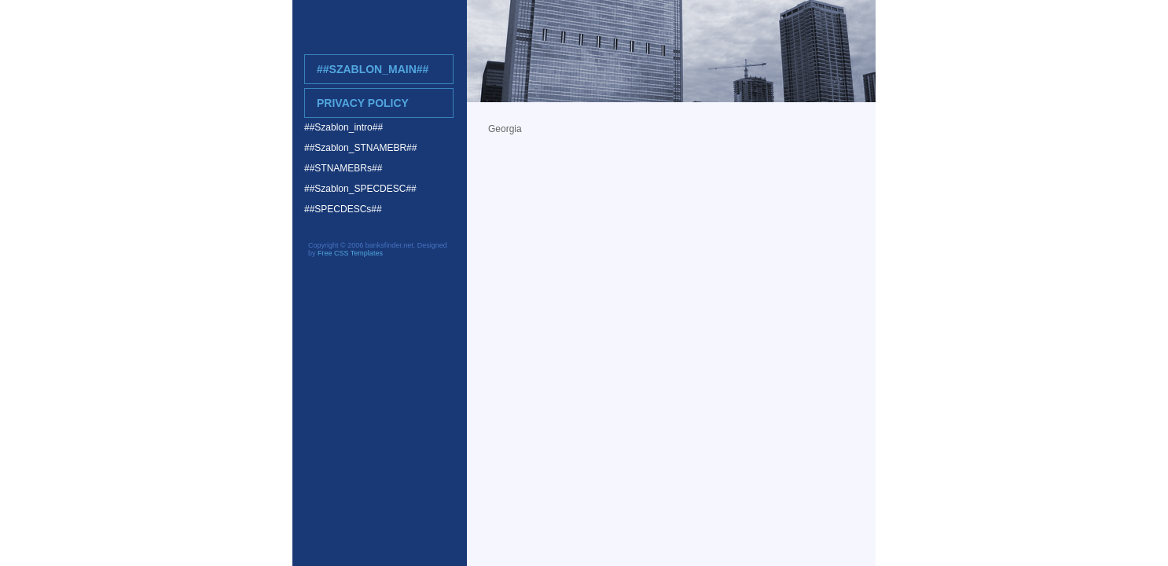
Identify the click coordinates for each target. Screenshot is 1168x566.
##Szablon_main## (372, 69)
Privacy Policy (363, 103)
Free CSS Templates (350, 253)
